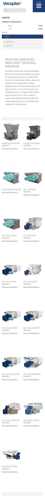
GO (22, 10)
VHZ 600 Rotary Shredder (11, 190)
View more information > (10, 149)
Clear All (4, 32)
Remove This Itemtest (40, 25)
